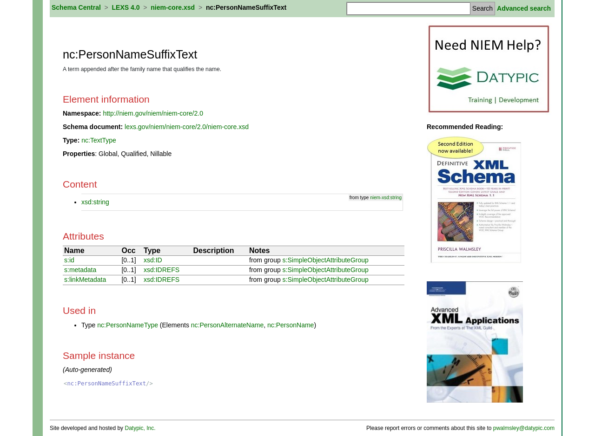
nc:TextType (98, 140)
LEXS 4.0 (126, 7)
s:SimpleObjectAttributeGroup (326, 260)
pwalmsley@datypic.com (524, 428)
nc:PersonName (290, 325)
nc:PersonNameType (127, 325)
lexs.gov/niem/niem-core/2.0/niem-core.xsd (187, 126)
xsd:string (95, 202)
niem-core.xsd (173, 7)
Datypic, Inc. (140, 428)
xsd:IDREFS (161, 269)
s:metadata (80, 269)
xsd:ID (153, 260)
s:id (69, 260)
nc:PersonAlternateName (227, 325)
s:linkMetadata (85, 279)
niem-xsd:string (386, 197)
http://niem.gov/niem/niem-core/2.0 (153, 113)
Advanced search (524, 8)
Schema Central (76, 7)
